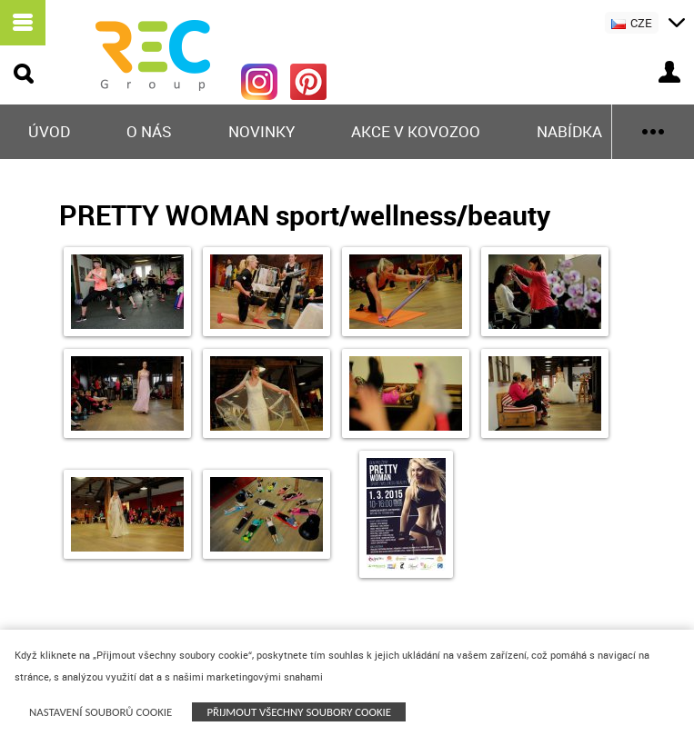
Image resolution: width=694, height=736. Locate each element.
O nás (149, 131)
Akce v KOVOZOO (415, 131)
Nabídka (569, 131)
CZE (631, 23)
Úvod (49, 131)
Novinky (261, 131)
